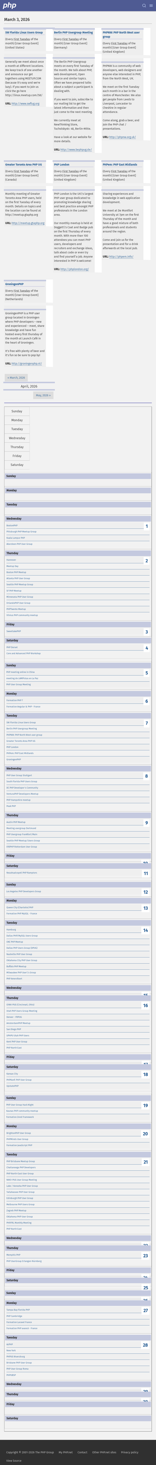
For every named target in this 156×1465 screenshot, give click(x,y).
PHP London (12, 747)
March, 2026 (17, 377)
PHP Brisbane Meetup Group (20, 1161)
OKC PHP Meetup (14, 941)
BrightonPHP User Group (18, 1133)
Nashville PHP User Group (19, 954)
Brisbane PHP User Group (19, 1362)
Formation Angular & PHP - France (23, 706)
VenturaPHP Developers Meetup (22, 794)
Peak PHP (11, 806)
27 (145, 1310)
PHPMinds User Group (17, 1139)
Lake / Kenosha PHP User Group (22, 1186)
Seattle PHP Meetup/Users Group (23, 840)
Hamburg (11, 929)
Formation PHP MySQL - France (21, 913)
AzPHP (9, 1344)
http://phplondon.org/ (74, 269)
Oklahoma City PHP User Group (21, 960)
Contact (82, 1452)
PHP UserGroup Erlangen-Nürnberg (24, 1261)
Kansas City (12, 1073)
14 (145, 930)
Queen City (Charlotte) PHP (19, 907)
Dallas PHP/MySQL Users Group (22, 935)
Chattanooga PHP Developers (21, 1167)
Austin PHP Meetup (16, 822)
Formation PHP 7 (14, 700)
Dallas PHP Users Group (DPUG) (21, 948)
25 (145, 1288)
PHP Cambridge (14, 1316)
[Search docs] (144, 5)
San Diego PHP (13, 1029)
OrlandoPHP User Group (18, 603)
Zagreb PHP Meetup (16, 1210)
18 (145, 1074)
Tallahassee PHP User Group (20, 1192)
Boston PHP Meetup (16, 572)
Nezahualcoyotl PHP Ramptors (21, 872)
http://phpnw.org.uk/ (122, 137)
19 (145, 1105)
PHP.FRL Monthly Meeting (18, 1222)
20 (145, 1134)
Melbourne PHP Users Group (20, 1204)
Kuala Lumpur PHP (15, 538)
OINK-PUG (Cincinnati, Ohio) (20, 1004)
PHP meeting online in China (20, 672)
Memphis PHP (13, 1255)
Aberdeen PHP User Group (19, 544)
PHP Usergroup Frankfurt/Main (21, 834)
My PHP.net (66, 1452)
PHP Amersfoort (14, 978)
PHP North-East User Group (20, 1173)
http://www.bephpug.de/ (76, 149)
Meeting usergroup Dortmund (21, 828)
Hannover (11, 560)
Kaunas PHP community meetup (22, 1111)
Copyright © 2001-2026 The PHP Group (30, 1452)
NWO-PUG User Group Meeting (21, 1179)
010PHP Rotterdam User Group (21, 846)
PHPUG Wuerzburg (15, 1356)
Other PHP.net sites (104, 1452)
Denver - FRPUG (14, 1017)
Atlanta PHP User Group (18, 578)
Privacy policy (129, 1452)
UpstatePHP (12, 1086)
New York (11, 1350)
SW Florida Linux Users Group (21, 722)
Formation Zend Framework (20, 1117)
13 (145, 908)
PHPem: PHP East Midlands (20, 753)
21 (146, 1162)
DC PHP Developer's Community (22, 787)
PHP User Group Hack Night (20, 1104)
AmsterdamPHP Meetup (18, 1023)
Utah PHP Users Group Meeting (21, 1011)
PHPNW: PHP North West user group (24, 735)
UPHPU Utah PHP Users (17, 1035)
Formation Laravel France (19, 1322)
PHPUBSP (11, 1375)
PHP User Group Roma (17, 1368)
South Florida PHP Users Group (21, 781)
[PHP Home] (10, 5)
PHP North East (14, 1047)
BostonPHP (11, 525)
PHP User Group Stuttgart (19, 775)
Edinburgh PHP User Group (19, 1198)
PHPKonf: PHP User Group (19, 1080)
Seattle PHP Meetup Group (19, 584)
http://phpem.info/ (121, 256)
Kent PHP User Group (16, 1041)
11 (146, 873)
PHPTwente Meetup (16, 609)
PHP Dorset (12, 647)
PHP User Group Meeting (18, 684)
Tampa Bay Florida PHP (18, 1309)
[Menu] (151, 5)
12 (145, 892)
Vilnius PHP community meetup (22, 615)
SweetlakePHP (13, 631)
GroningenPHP (13, 759)
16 (145, 1005)
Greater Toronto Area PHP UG (20, 741)
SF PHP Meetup (13, 590)
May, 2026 (42, 395)
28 (145, 1345)
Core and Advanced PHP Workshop (23, 653)
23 (145, 1256)
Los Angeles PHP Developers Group (23, 891)
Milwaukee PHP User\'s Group (21, 972)
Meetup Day (12, 566)
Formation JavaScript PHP (19, 1145)
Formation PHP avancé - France (21, 1328)
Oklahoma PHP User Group (19, 1216)
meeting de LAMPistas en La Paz (22, 678)
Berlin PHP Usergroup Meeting (21, 728)
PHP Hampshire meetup (18, 800)
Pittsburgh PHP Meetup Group (21, 531)
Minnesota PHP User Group (19, 597)
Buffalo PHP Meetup (16, 966)
